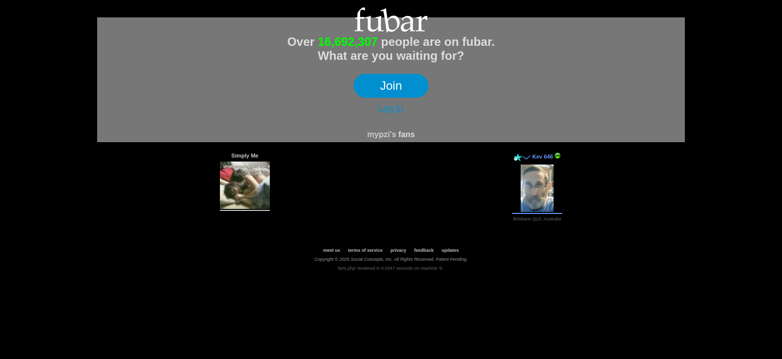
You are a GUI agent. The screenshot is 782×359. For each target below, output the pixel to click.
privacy (398, 250)
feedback (424, 250)
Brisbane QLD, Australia (537, 218)
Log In (391, 108)
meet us (331, 250)
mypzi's (381, 134)
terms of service (365, 250)
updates (450, 250)
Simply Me (244, 156)
